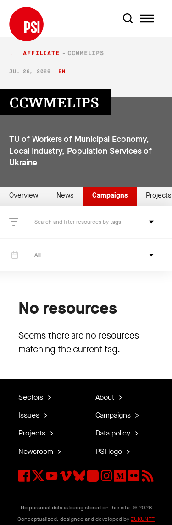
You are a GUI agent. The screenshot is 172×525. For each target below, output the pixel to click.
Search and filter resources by (72, 222)
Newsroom (36, 451)
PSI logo (109, 451)
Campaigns (110, 195)
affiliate (41, 53)
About (105, 397)
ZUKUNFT (143, 519)
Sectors (31, 397)
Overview (23, 195)
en (61, 71)
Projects (32, 433)
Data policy (113, 433)
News (65, 195)
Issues (29, 415)
